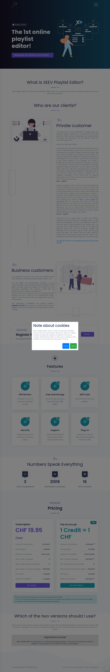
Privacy (66, 346)
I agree (73, 346)
